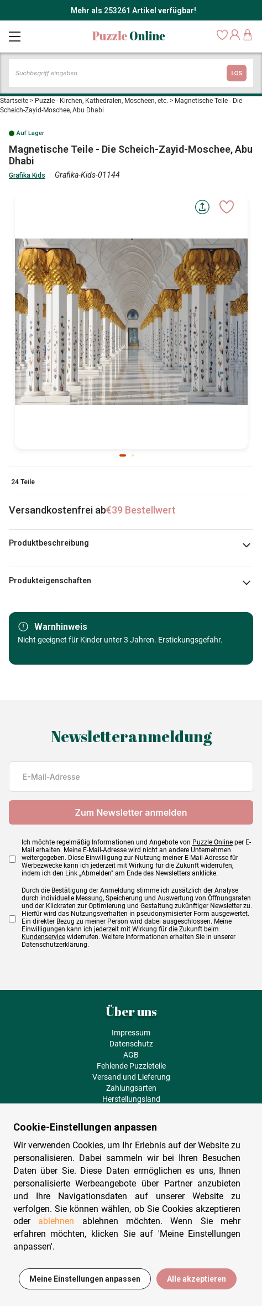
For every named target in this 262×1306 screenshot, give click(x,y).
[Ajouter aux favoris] (226, 207)
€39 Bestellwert (141, 510)
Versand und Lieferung (131, 1076)
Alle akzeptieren (196, 1278)
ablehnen (56, 1221)
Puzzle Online (212, 842)
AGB (131, 1054)
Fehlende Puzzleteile (131, 1065)
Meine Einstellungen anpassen (84, 1278)
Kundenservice (43, 937)
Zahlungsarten (131, 1088)
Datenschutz (131, 1043)
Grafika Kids (27, 175)
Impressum (131, 1032)
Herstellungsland (131, 1099)
